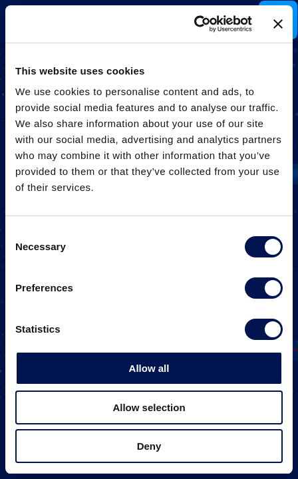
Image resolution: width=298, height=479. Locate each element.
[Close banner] (278, 24)
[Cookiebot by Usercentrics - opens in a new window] (194, 24)
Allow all (149, 368)
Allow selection (148, 407)
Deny (149, 446)
